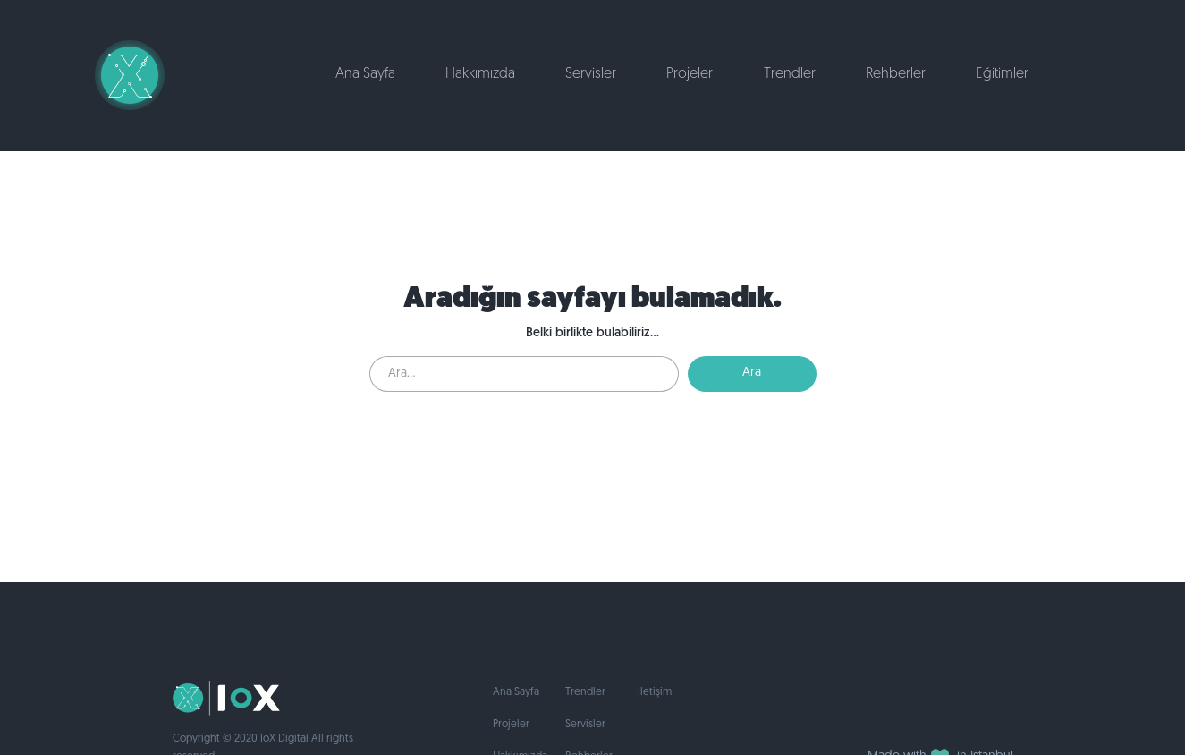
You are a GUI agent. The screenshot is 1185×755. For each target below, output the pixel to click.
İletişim (655, 692)
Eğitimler (1002, 74)
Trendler (790, 74)
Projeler (689, 74)
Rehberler (896, 74)
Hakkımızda (480, 74)
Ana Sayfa (365, 74)
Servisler (590, 74)
